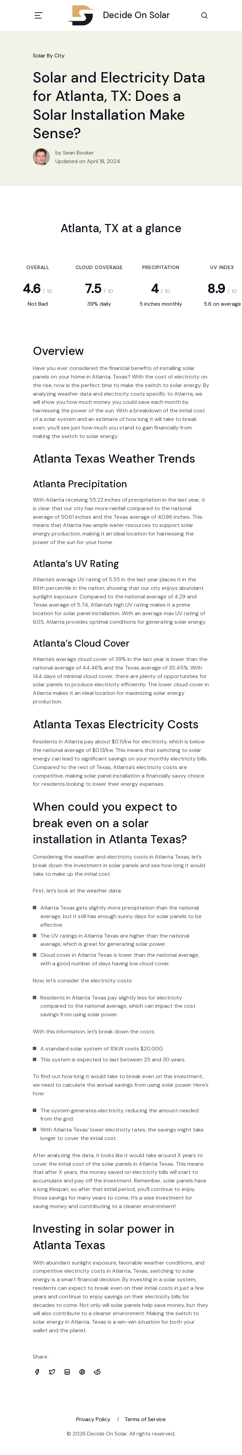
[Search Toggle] (204, 15)
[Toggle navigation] (38, 15)
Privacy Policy (93, 1419)
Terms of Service (145, 1419)
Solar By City (49, 55)
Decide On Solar (121, 15)
